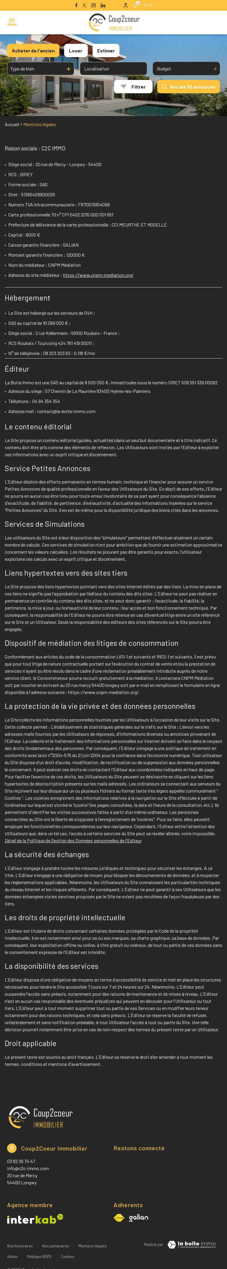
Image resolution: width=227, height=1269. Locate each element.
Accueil (12, 124)
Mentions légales (93, 1243)
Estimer (106, 50)
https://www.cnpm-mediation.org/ (98, 275)
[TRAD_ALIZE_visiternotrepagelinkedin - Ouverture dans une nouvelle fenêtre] (103, 5)
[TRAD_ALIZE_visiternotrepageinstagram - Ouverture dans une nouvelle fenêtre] (93, 5)
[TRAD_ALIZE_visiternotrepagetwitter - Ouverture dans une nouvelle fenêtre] (84, 5)
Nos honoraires (20, 1243)
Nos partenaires (55, 1243)
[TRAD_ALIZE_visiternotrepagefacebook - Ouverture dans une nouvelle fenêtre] (76, 5)
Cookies (67, 1249)
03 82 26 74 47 (21, 1161)
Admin (12, 1249)
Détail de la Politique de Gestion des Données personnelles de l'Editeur (73, 840)
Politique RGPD (39, 1249)
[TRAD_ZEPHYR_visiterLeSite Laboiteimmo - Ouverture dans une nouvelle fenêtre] (191, 1245)
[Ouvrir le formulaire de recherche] (133, 86)
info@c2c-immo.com (28, 1168)
